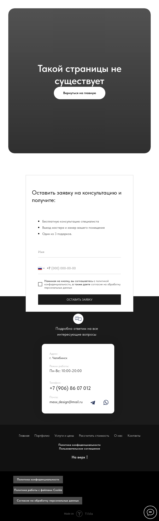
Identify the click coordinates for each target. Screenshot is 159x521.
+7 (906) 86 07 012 (70, 388)
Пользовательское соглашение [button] (79, 448)
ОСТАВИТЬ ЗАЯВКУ (79, 299)
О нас (118, 436)
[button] (38, 479)
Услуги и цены (64, 436)
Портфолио (41, 436)
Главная (24, 436)
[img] (93, 403)
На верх (80, 457)
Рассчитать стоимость (94, 436)
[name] (79, 251)
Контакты (134, 436)
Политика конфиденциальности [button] (79, 444)
